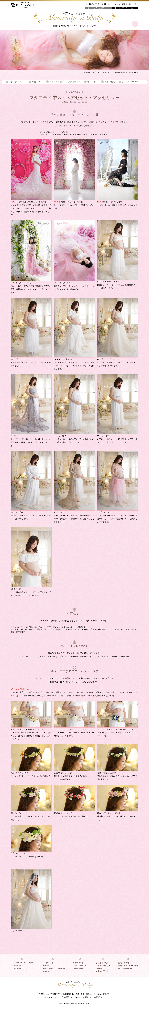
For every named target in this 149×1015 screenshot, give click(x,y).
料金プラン (39, 82)
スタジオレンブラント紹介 (22, 963)
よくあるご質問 (102, 963)
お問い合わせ (123, 963)
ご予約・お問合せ (99, 8)
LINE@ (99, 968)
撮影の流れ (108, 82)
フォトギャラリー (127, 82)
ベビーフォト (78, 963)
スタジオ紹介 (16, 965)
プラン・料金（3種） (81, 965)
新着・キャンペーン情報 (128, 965)
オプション (91, 82)
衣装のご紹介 (78, 968)
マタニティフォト (19, 82)
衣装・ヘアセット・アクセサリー (65, 82)
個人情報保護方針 (125, 968)
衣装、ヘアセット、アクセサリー (54, 968)
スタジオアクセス (125, 8)
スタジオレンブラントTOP (94, 72)
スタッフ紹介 (16, 968)
